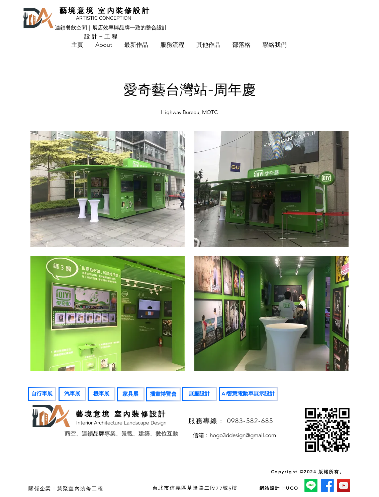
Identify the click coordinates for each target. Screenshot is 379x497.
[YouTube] (343, 485)
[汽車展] (72, 394)
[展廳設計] (199, 394)
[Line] (310, 485)
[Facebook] (327, 485)
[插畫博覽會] (163, 394)
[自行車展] (42, 394)
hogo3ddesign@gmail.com (243, 435)
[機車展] (101, 394)
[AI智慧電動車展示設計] (248, 394)
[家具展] (131, 394)
